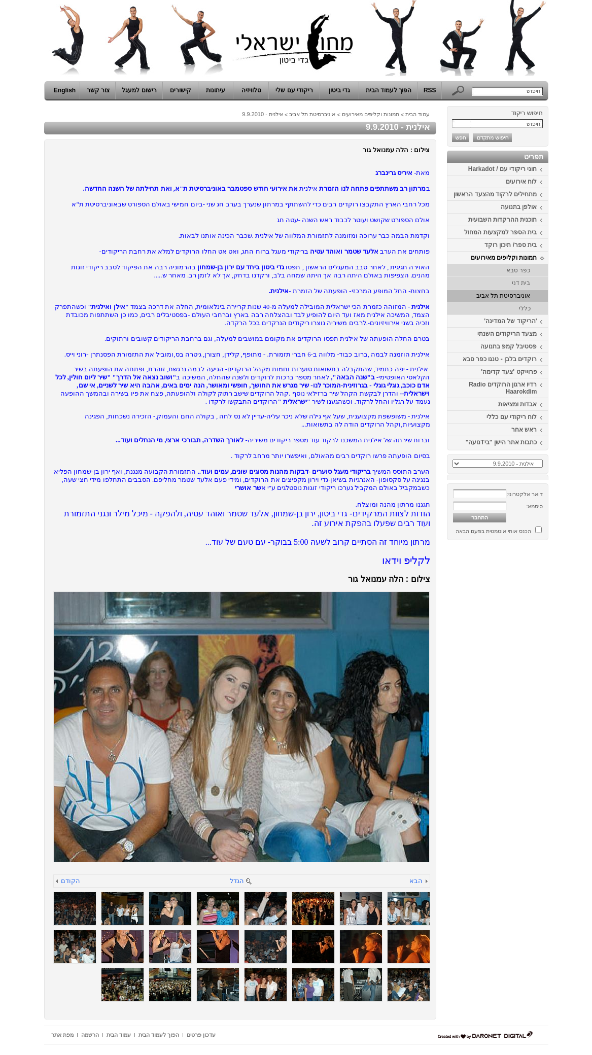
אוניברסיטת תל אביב (503, 295)
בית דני (521, 283)
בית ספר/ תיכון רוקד (510, 245)
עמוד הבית (417, 114)
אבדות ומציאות (517, 404)
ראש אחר (524, 429)
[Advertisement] (517, 696)
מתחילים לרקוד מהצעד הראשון (495, 194)
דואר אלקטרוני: (525, 494)
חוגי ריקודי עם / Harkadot (502, 168)
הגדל (237, 881)
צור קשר (98, 90)
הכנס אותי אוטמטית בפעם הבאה (493, 531)
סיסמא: (534, 506)
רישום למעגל (139, 90)
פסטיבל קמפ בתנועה (508, 346)
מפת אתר (62, 1035)
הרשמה (90, 1035)
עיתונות (215, 90)
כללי (525, 308)
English (65, 90)
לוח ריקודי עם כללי (511, 416)
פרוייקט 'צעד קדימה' (509, 371)
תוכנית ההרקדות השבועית (502, 219)
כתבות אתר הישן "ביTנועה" (501, 442)
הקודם (70, 881)
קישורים (180, 90)
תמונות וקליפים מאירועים (504, 257)
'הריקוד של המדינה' (510, 321)
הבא (416, 881)
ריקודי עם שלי (294, 90)
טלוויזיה (251, 90)
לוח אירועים (521, 181)
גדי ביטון (339, 90)
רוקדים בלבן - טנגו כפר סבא (500, 359)
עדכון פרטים (201, 1035)
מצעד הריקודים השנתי (507, 333)
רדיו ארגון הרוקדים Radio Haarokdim (503, 388)
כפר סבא (518, 270)
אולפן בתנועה (519, 206)
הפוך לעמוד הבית (389, 90)
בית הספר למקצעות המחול (500, 232)
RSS (430, 90)
